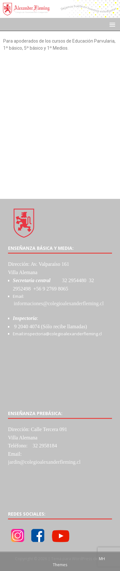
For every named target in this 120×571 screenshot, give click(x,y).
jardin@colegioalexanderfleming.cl (44, 462)
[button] (111, 24)
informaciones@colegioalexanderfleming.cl (59, 303)
